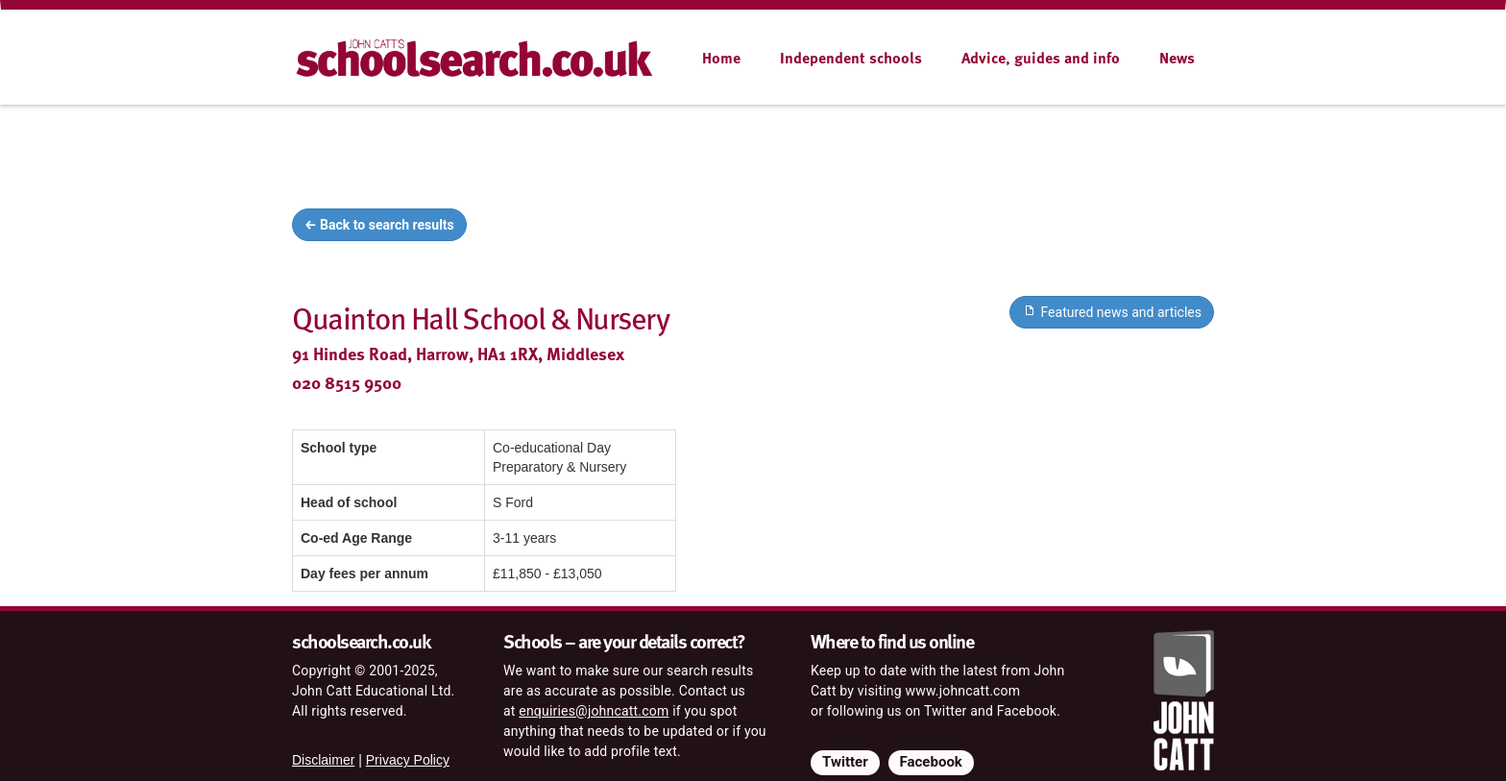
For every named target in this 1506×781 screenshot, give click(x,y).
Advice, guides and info (1040, 57)
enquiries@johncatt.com (593, 711)
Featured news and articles (1112, 311)
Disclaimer (323, 760)
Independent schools (851, 57)
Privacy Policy (407, 760)
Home (721, 57)
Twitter (845, 761)
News (1177, 57)
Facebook (931, 761)
